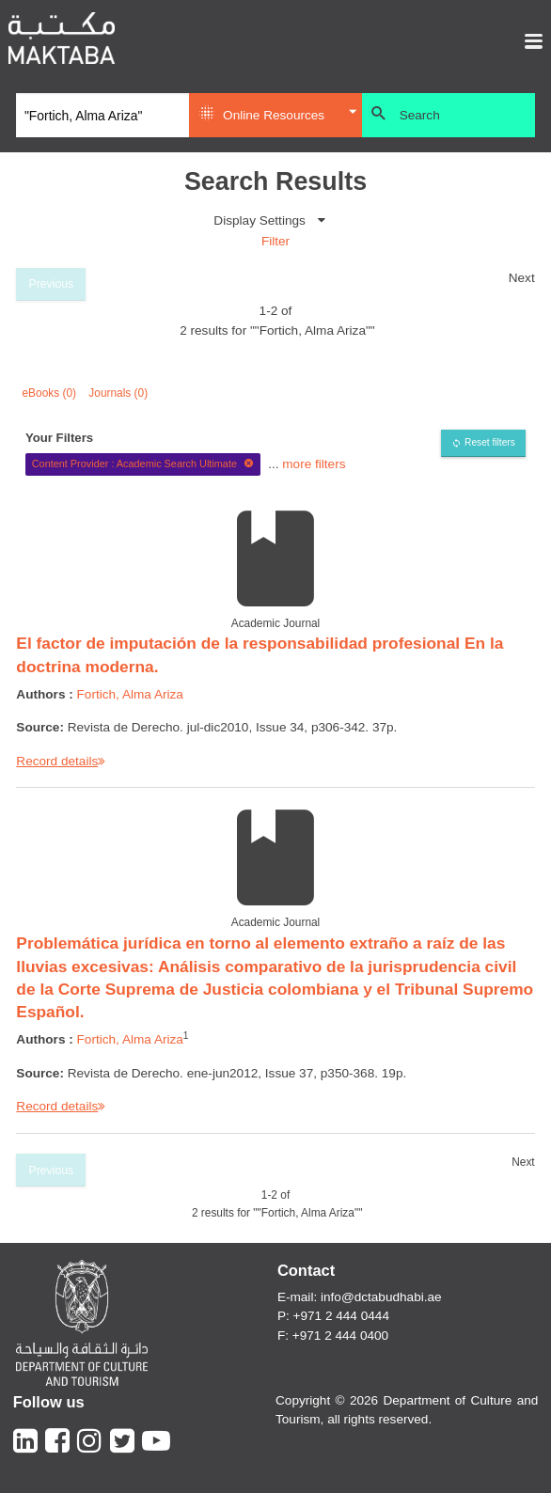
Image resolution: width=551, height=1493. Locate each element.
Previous (51, 284)
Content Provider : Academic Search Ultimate (143, 463)
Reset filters (489, 442)
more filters (313, 463)
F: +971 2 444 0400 (332, 1335)
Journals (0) (118, 393)
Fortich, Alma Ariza (130, 694)
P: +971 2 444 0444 (333, 1316)
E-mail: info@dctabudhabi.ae (359, 1297)
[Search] (102, 115)
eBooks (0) (50, 393)
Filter (275, 241)
